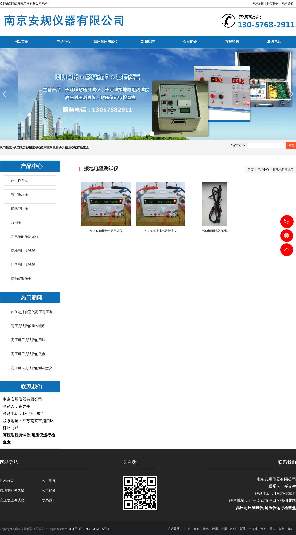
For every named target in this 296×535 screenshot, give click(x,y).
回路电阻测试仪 (23, 265)
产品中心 (63, 42)
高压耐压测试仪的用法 (28, 340)
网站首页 (21, 42)
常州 (224, 529)
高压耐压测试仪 (105, 42)
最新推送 (273, 3)
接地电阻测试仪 (23, 251)
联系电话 (274, 42)
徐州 (215, 529)
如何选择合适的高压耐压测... (33, 312)
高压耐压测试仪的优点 (28, 354)
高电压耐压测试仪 (24, 237)
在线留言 (232, 42)
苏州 (233, 529)
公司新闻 (49, 480)
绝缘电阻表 (19, 208)
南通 (242, 529)
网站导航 (287, 3)
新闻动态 (148, 42)
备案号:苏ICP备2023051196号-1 (89, 529)
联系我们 (49, 500)
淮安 (263, 529)
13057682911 (287, 221)
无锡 (206, 529)
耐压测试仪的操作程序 (28, 326)
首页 (251, 169)
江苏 (187, 529)
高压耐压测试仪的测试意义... (33, 368)
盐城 (273, 529)
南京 (197, 529)
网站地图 (258, 3)
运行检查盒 (19, 180)
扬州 (282, 529)
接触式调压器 (21, 279)
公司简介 (190, 42)
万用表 (16, 222)
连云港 (252, 529)
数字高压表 (19, 194)
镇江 (291, 529)
